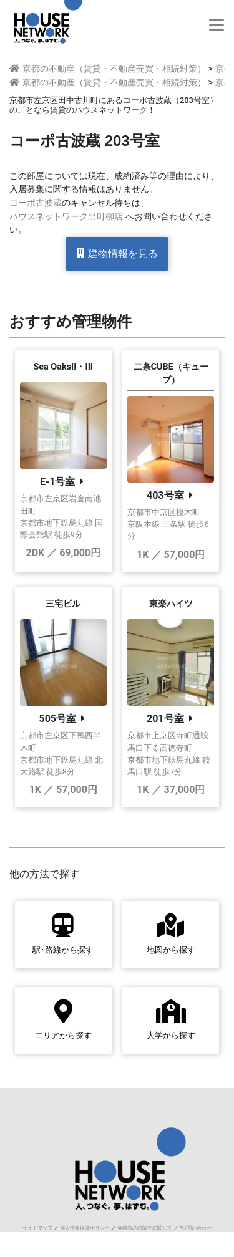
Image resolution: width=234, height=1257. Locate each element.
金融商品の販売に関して (144, 1228)
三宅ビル (63, 604)
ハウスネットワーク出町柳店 (66, 216)
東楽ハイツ (171, 604)
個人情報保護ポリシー (85, 1228)
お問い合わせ (197, 1228)
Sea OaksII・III (63, 367)
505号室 (57, 719)
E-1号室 (57, 482)
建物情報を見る (116, 253)
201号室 (165, 719)
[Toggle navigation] (216, 24)
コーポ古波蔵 (35, 203)
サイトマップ (37, 1228)
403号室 (165, 495)
